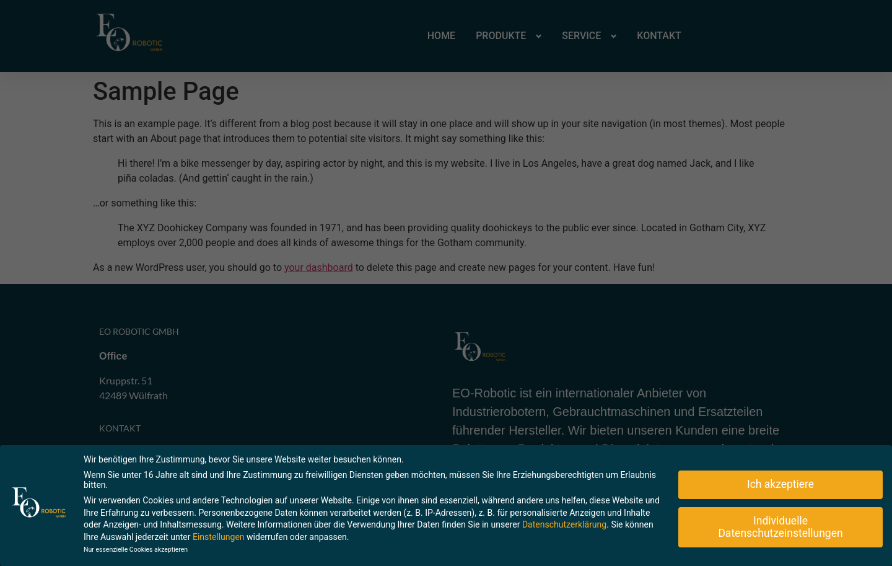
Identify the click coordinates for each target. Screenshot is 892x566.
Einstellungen (219, 535)
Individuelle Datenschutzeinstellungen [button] (780, 525)
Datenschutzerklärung (564, 523)
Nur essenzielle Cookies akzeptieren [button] (136, 548)
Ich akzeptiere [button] (780, 482)
